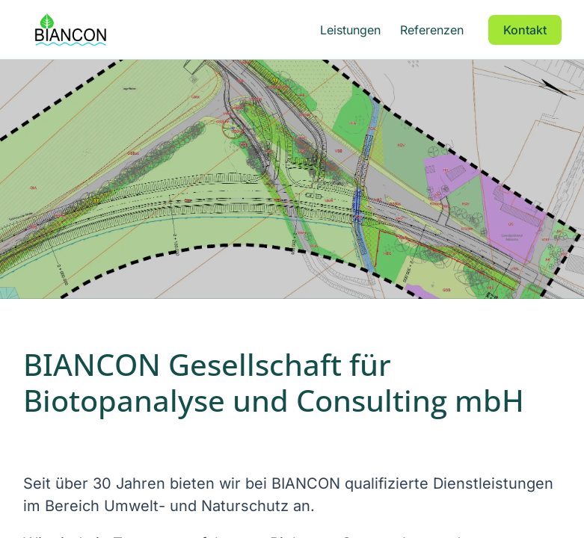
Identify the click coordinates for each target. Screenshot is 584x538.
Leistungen (350, 29)
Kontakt (525, 29)
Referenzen (432, 29)
